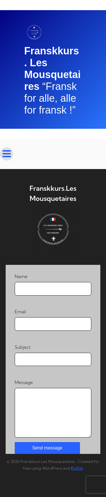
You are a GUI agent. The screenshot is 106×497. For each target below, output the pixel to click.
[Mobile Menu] (6, 154)
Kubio (77, 468)
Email (53, 320)
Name (53, 285)
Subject (53, 355)
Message (53, 409)
